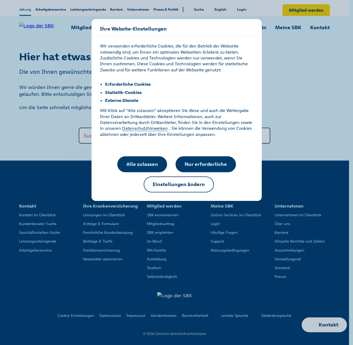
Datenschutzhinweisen (145, 128)
